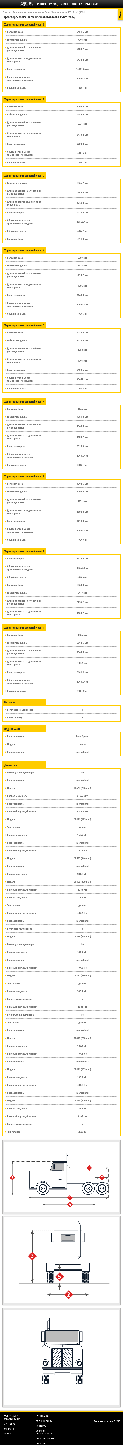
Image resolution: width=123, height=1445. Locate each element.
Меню (120, 15)
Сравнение (41, 4)
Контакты (41, 1426)
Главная (7, 12)
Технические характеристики (28, 12)
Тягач (47, 12)
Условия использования (44, 1432)
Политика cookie (45, 1438)
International (58, 12)
